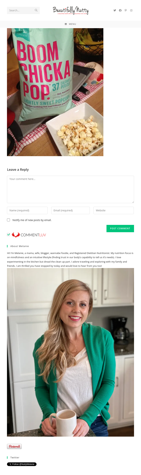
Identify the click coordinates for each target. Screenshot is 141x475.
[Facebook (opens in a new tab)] (120, 10)
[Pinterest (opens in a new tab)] (126, 10)
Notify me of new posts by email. (32, 220)
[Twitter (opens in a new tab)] (115, 10)
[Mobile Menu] (70, 24)
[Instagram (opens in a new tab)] (131, 10)
